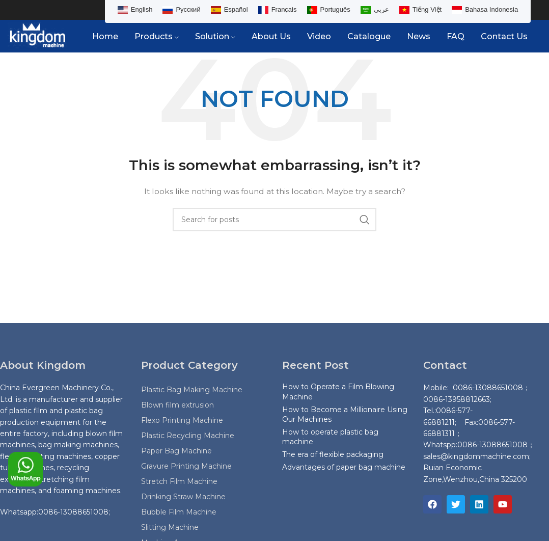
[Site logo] (38, 36)
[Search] (274, 220)
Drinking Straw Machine (183, 497)
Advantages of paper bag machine (343, 467)
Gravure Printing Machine (186, 466)
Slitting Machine (170, 527)
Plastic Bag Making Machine (191, 390)
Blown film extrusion (177, 405)
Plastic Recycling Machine (187, 436)
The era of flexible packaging (332, 454)
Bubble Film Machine (178, 512)
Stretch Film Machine (179, 481)
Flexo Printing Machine (182, 420)
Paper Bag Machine (176, 451)
